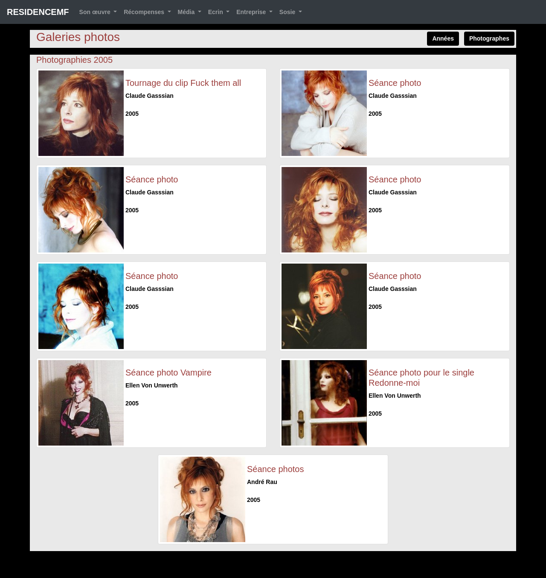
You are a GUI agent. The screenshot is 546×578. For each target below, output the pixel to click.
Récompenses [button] (145, 12)
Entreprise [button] (251, 12)
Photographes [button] (489, 38)
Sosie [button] (288, 12)
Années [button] (443, 38)
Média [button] (187, 12)
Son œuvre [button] (95, 12)
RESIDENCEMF (38, 12)
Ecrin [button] (216, 12)
